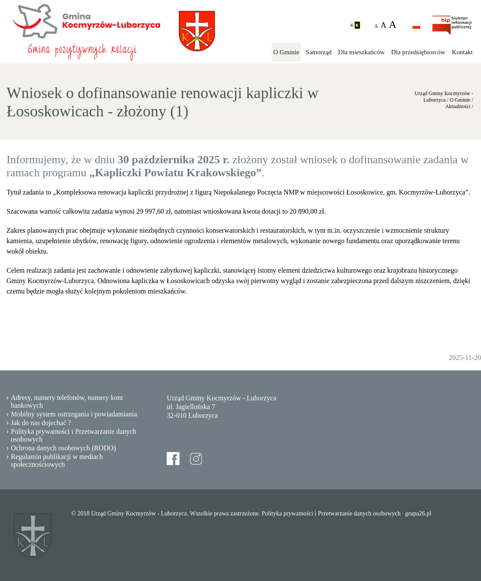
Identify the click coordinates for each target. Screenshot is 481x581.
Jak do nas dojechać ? (41, 422)
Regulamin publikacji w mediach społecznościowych (57, 460)
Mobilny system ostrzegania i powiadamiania (74, 414)
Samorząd (319, 52)
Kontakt (462, 52)
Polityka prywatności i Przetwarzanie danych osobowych (73, 435)
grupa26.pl (418, 513)
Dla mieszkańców (361, 52)
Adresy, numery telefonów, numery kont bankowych (67, 401)
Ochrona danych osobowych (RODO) (63, 448)
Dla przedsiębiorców (418, 52)
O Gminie (286, 52)
